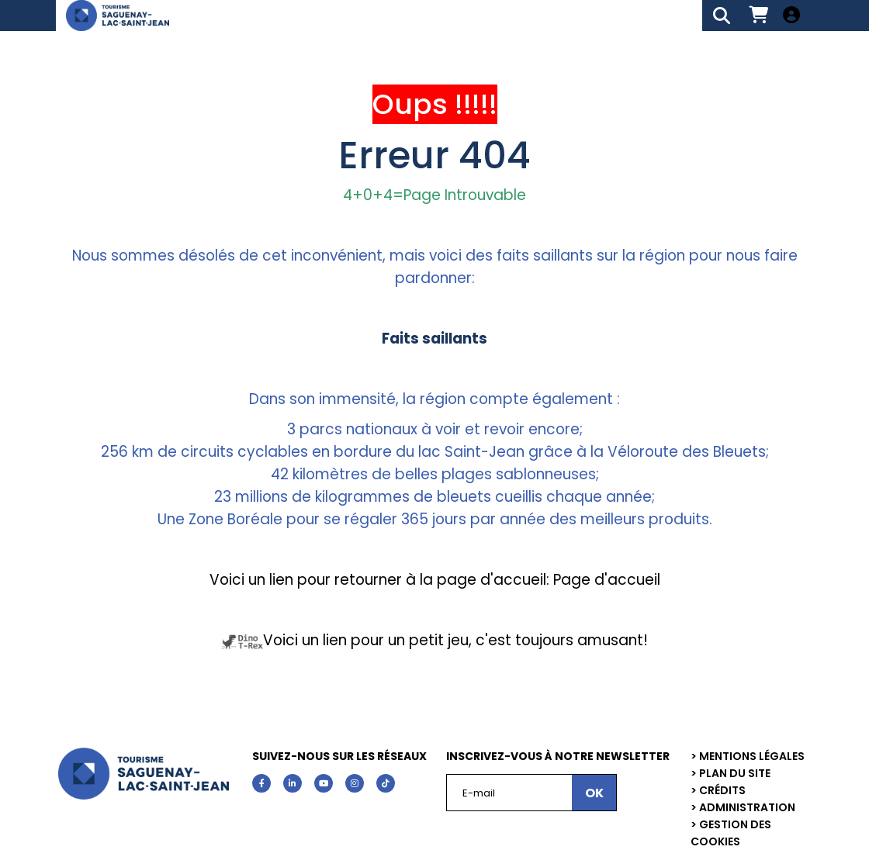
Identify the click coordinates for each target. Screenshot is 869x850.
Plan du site (734, 773)
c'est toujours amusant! (562, 640)
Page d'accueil (604, 579)
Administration (747, 807)
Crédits (722, 790)
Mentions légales (752, 756)
